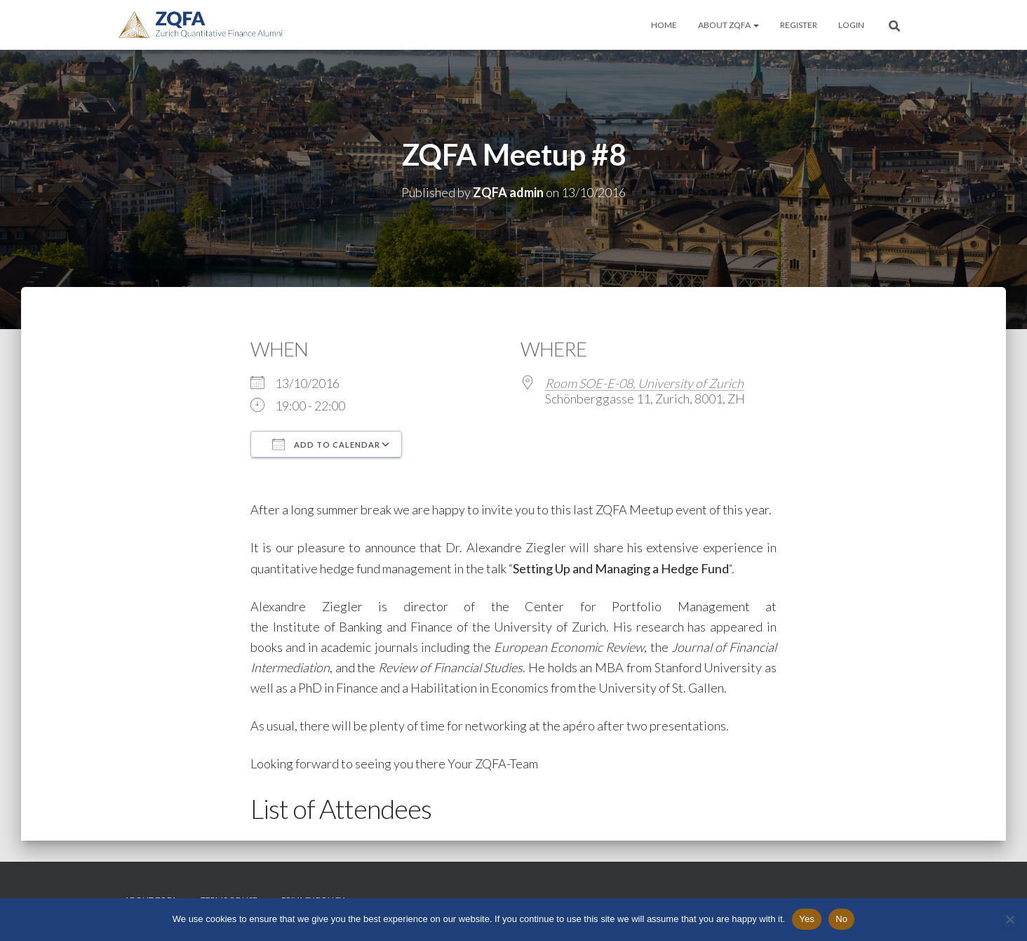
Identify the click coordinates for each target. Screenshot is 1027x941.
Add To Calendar (326, 444)
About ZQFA (728, 25)
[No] (1009, 919)
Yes (806, 919)
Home (664, 25)
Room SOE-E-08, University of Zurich (644, 383)
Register (798, 25)
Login (851, 25)
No (841, 919)
